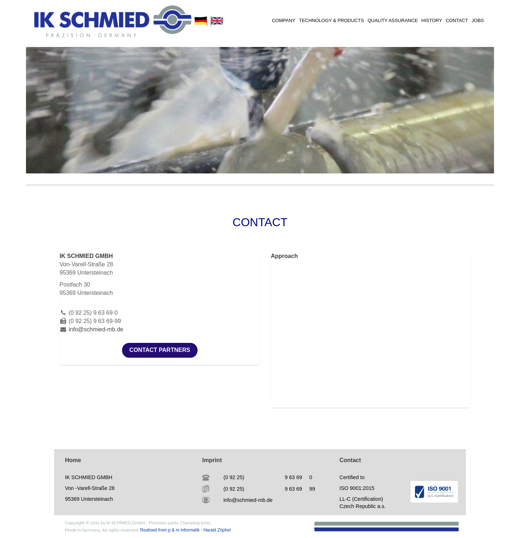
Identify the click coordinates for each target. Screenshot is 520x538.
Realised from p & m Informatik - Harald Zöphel (185, 530)
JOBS (478, 20)
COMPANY (283, 20)
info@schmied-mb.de (96, 329)
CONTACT (457, 20)
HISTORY (431, 20)
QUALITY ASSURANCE (393, 20)
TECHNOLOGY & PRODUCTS (331, 20)
